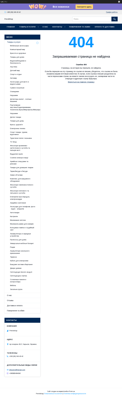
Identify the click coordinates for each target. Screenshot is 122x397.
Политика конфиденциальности (74, 394)
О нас (45, 27)
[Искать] (114, 19)
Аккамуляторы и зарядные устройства (20, 235)
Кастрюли (14, 216)
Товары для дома (17, 57)
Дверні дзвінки (15, 268)
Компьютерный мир (17, 49)
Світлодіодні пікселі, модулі (21, 272)
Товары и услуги (27, 27)
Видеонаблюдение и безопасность (18, 62)
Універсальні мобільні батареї (22, 243)
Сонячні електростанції (19, 158)
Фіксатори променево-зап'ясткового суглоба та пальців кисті (20, 148)
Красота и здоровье (18, 53)
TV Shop (13, 142)
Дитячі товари (15, 117)
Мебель (13, 285)
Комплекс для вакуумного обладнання (20, 180)
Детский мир (15, 70)
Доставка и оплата (14, 306)
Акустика (13, 67)
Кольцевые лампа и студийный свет (22, 229)
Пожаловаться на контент (53, 394)
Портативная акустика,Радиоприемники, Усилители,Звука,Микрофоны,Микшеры (25, 107)
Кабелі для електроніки (19, 261)
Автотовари (14, 212)
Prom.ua (72, 391)
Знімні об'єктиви (16, 175)
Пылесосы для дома (18, 240)
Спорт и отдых (16, 74)
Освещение (14, 91)
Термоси (13, 257)
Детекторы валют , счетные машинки (20, 100)
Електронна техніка (17, 128)
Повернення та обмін (79, 27)
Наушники (14, 95)
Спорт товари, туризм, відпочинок (19, 133)
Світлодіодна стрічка (18, 276)
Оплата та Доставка (104, 27)
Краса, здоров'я (16, 125)
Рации (12, 247)
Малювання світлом (18, 220)
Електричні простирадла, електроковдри (20, 198)
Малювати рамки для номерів (21, 224)
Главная (11, 27)
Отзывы (10, 300)
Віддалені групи (16, 154)
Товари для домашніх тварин (21, 167)
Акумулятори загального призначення (20, 252)
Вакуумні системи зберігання (21, 264)
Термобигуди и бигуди (19, 171)
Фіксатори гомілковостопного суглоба (21, 186)
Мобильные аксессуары (19, 46)
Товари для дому (17, 121)
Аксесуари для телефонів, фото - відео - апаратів (22, 208)
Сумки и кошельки (17, 88)
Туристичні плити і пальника (21, 138)
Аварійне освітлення (18, 203)
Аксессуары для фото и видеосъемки (19, 83)
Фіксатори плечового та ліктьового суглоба (19, 192)
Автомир (13, 78)
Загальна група (16, 289)
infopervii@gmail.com (17, 370)
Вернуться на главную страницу (81, 82)
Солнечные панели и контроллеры (18, 281)
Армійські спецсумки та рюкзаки (19, 162)
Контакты (57, 27)
